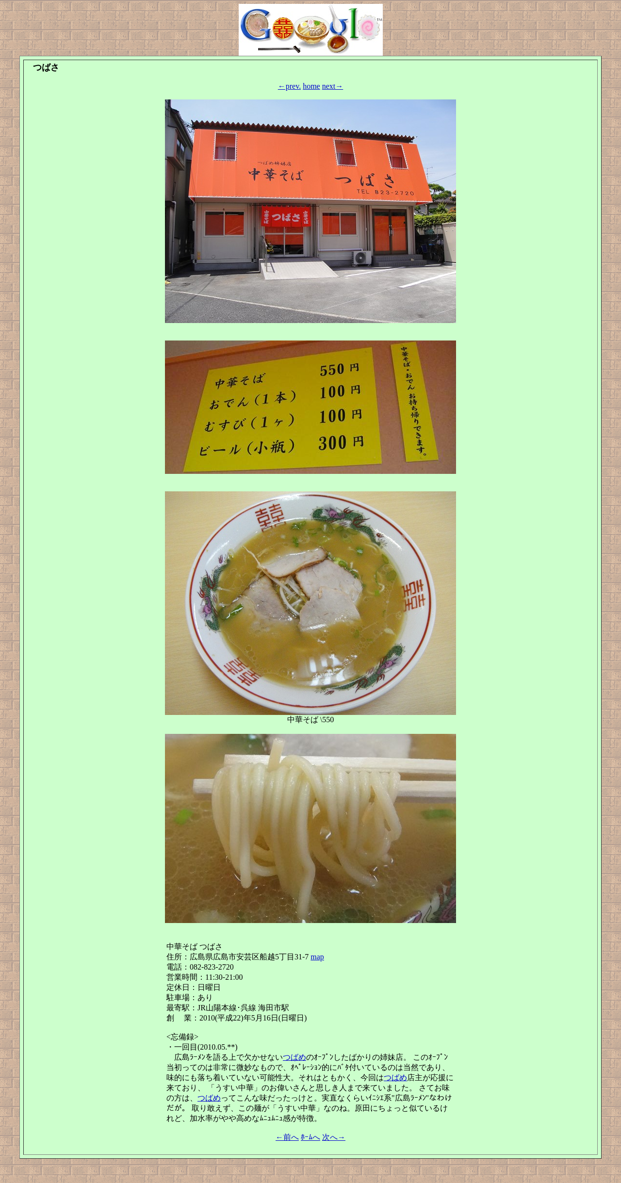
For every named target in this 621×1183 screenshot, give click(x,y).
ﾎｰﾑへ (310, 1137)
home (311, 86)
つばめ (294, 1057)
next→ (332, 86)
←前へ (287, 1137)
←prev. (289, 86)
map (317, 957)
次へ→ (333, 1137)
